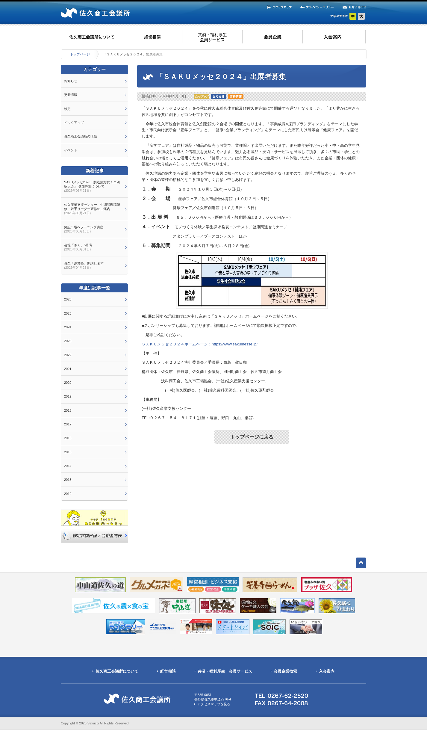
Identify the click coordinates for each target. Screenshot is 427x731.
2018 (67, 410)
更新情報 (70, 94)
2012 (67, 494)
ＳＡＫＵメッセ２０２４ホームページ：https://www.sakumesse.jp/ (200, 344)
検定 (67, 109)
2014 (67, 466)
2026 (67, 299)
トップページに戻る (251, 436)
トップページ (80, 54)
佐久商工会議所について (117, 671)
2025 (67, 313)
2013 (67, 479)
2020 (67, 382)
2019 (67, 396)
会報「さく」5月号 (78, 247)
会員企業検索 (285, 671)
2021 (67, 369)
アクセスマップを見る (213, 704)
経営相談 (168, 671)
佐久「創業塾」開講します (84, 265)
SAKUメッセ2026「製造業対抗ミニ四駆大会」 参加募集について (92, 186)
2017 (67, 424)
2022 (67, 355)
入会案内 (326, 671)
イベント (70, 150)
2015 (67, 452)
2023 (67, 341)
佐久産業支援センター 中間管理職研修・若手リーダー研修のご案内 (92, 209)
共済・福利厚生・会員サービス (225, 671)
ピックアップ (74, 122)
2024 (67, 327)
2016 (67, 438)
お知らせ (70, 81)
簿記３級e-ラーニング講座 (83, 229)
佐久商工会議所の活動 (80, 136)
